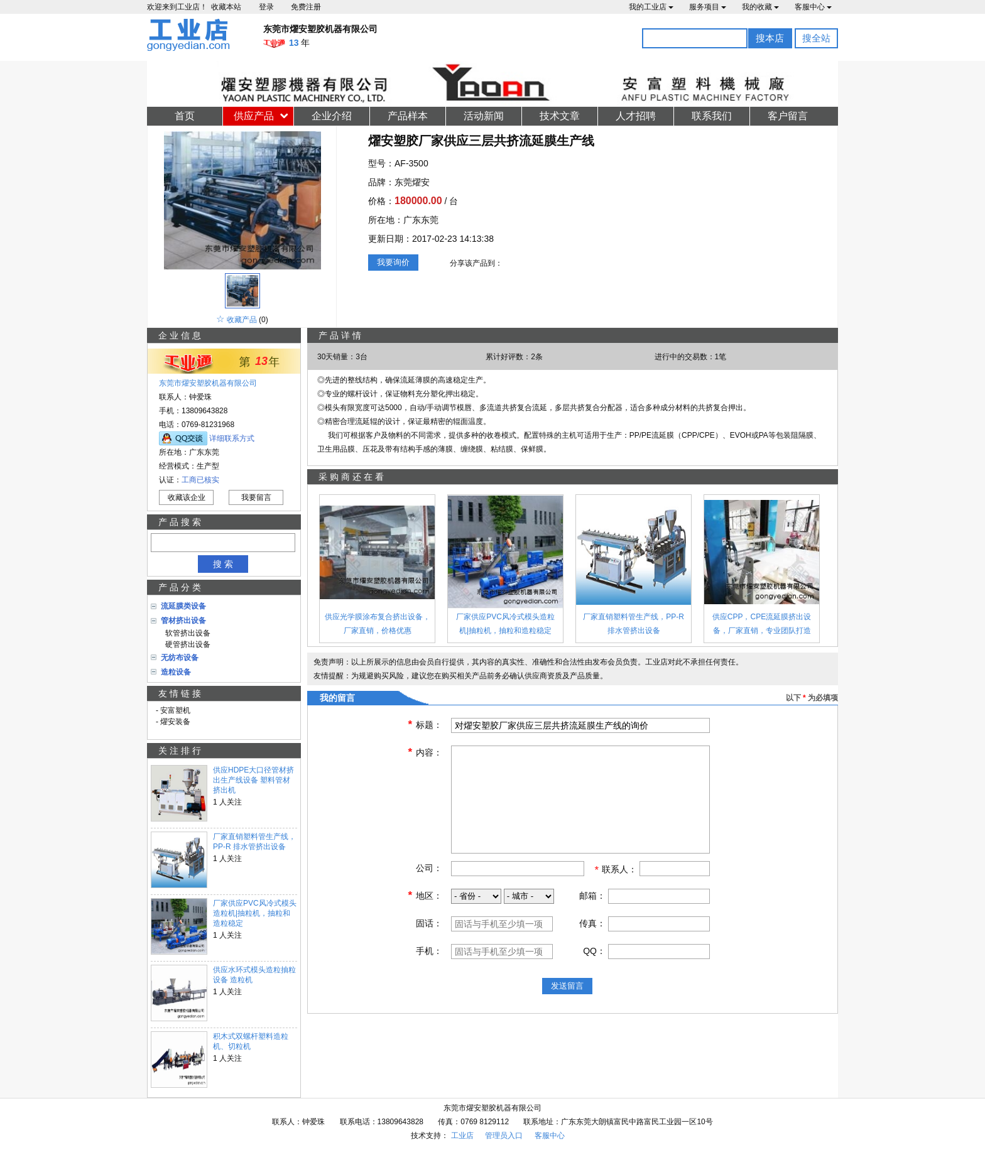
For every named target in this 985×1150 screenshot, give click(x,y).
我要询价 (393, 262)
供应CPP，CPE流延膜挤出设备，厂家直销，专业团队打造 (761, 623)
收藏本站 (226, 7)
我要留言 (256, 497)
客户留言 (788, 116)
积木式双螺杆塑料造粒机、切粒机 (250, 1041)
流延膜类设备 (183, 606)
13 (261, 361)
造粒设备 (176, 672)
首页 (185, 116)
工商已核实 (200, 479)
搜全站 (816, 38)
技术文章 (560, 116)
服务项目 (707, 7)
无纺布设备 (180, 657)
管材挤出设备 (183, 620)
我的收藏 (760, 7)
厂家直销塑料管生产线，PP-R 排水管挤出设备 (254, 841)
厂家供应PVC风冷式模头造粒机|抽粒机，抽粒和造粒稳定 (255, 913)
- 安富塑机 (173, 710)
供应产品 (254, 116)
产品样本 (408, 116)
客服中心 (813, 7)
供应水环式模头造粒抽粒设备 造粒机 (254, 974)
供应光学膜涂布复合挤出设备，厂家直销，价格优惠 (377, 623)
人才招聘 (636, 116)
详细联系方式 (231, 438)
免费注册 (306, 7)
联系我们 (712, 116)
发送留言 (567, 985)
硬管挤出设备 (185, 644)
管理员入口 (504, 1135)
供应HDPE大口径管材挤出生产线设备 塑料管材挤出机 (253, 780)
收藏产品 (242, 319)
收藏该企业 (186, 497)
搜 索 (223, 564)
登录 (266, 7)
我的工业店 (651, 7)
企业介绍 (332, 116)
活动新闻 (484, 116)
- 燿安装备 (173, 721)
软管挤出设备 (185, 633)
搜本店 (770, 38)
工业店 (462, 1135)
